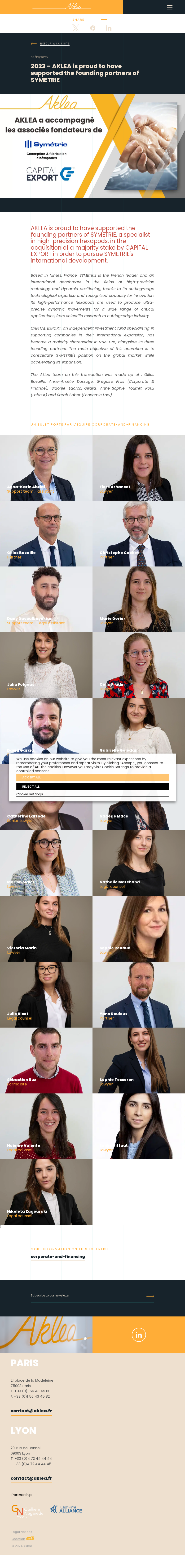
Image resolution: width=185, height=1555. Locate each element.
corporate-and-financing (58, 1256)
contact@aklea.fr (31, 1411)
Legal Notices (22, 1532)
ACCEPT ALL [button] (31, 777)
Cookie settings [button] (29, 795)
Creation (23, 1539)
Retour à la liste (50, 43)
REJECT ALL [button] (31, 787)
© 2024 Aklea (22, 1546)
